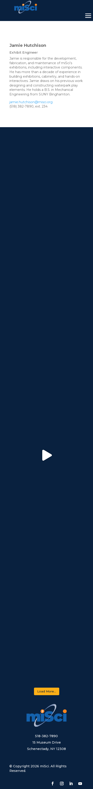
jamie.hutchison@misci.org (31, 102)
